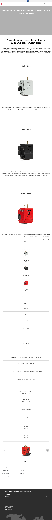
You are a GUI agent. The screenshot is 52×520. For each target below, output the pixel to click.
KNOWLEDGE (7, 498)
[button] (26, 482)
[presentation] (4, 450)
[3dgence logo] (4, 4)
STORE (6, 503)
